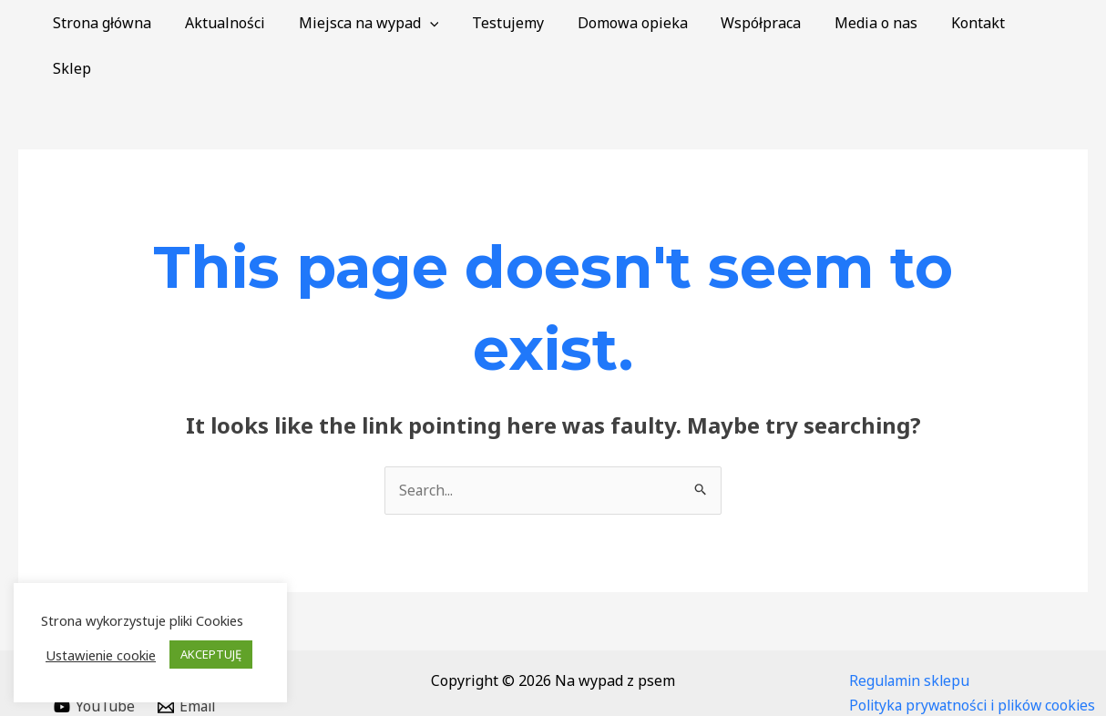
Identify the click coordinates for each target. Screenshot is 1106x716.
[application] (452, 23)
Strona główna (133, 23)
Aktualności (251, 23)
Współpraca (771, 23)
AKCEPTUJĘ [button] (210, 654)
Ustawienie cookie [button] (101, 655)
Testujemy (526, 23)
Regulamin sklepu (911, 635)
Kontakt (979, 23)
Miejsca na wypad (391, 23)
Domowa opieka (646, 23)
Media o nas (881, 23)
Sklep (1054, 23)
